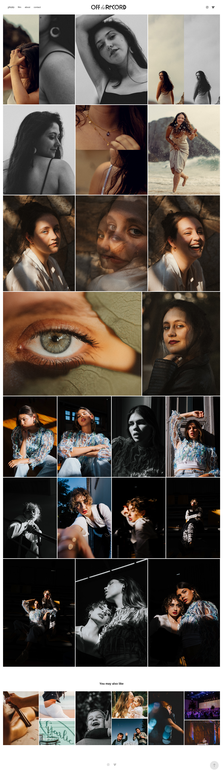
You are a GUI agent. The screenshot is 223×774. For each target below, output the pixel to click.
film (19, 7)
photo (11, 7)
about (27, 7)
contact (37, 7)
